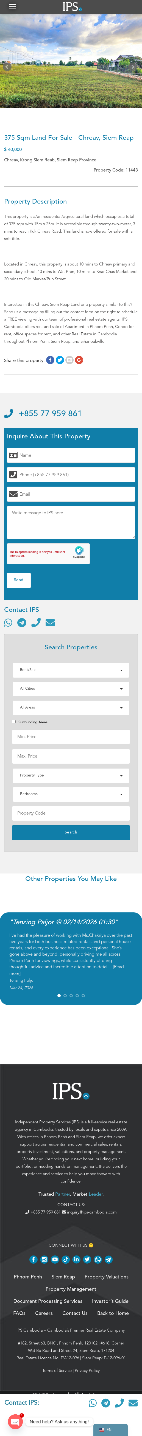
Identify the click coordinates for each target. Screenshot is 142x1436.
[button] (12, 6)
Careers (44, 1313)
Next (133, 67)
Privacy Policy (87, 1370)
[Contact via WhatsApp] (8, 622)
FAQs (19, 1313)
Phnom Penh (55, 1136)
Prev (8, 67)
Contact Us (75, 1313)
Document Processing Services (47, 1301)
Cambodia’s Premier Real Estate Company (85, 1330)
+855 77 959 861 (43, 414)
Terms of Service (57, 1370)
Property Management (71, 1289)
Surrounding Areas (29, 722)
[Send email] (50, 622)
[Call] (36, 622)
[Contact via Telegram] (21, 622)
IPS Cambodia (29, 1330)
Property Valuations (107, 1277)
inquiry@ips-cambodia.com (89, 1212)
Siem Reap (86, 1136)
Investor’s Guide (110, 1301)
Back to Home (113, 1313)
